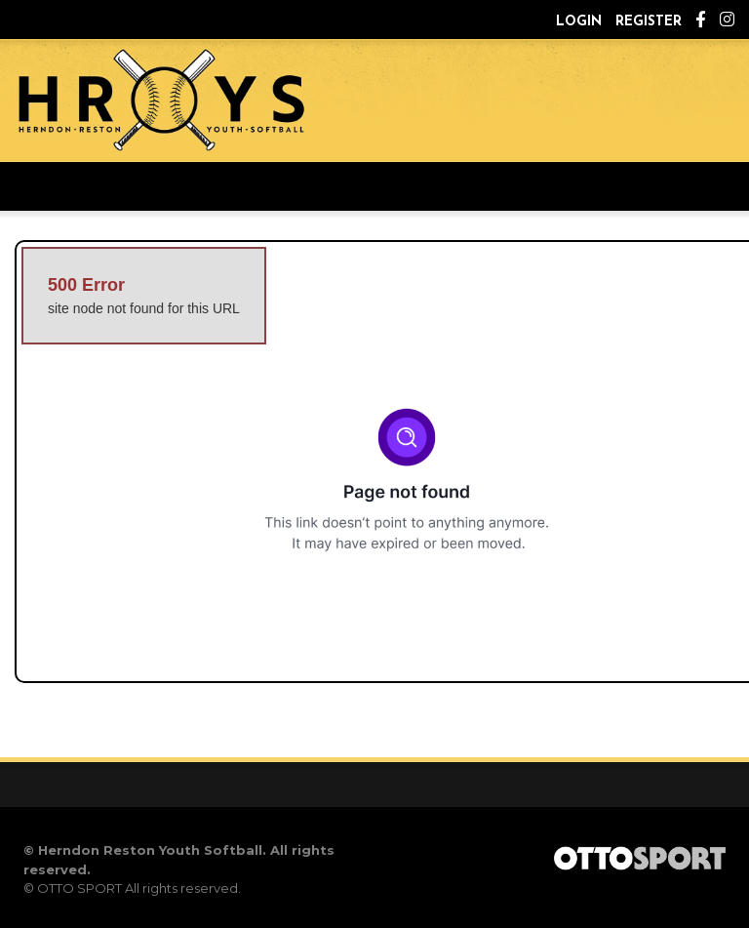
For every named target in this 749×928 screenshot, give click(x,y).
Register (648, 22)
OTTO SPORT (79, 888)
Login (579, 22)
